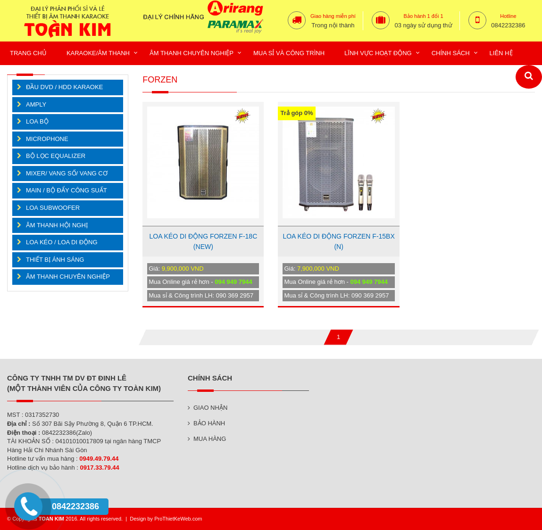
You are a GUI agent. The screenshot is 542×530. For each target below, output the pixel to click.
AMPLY (36, 104)
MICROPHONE (47, 138)
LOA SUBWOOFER (53, 207)
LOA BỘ (37, 121)
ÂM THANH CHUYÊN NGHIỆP (68, 276)
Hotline (508, 16)
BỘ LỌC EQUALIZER (55, 155)
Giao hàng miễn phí (333, 16)
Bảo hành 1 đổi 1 (423, 16)
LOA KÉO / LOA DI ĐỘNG (62, 242)
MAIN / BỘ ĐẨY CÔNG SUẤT (66, 190)
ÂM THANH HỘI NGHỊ (57, 225)
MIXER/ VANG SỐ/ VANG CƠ (67, 173)
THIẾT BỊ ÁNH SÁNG (55, 259)
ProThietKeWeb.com (178, 519)
